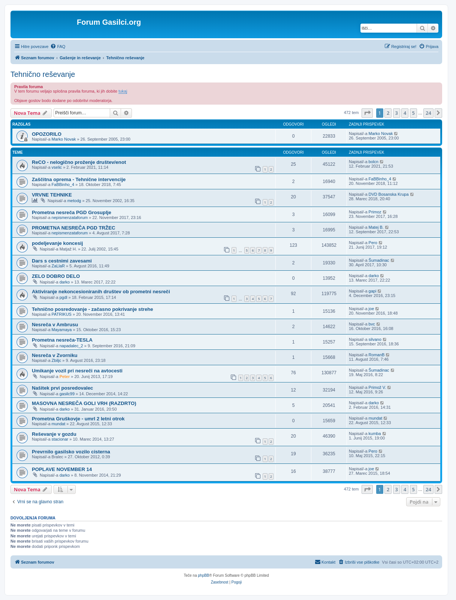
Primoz (375, 212)
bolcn (373, 161)
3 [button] (396, 113)
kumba (375, 433)
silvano (375, 339)
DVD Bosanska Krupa (389, 194)
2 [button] (388, 113)
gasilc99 (67, 394)
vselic (57, 167)
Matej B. (376, 227)
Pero (373, 242)
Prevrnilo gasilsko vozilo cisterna (71, 451)
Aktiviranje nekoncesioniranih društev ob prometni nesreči (101, 291)
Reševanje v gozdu (54, 434)
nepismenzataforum (70, 217)
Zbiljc (56, 360)
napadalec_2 (71, 346)
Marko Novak (64, 139)
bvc (372, 324)
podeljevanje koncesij (57, 243)
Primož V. (377, 387)
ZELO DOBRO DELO (56, 276)
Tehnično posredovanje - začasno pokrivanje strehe (92, 309)
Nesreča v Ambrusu (55, 324)
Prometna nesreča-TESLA (62, 340)
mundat (59, 424)
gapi (373, 291)
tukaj (122, 91)
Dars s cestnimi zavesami (62, 261)
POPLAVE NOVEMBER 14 (62, 469)
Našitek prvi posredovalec (62, 388)
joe (371, 308)
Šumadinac (379, 260)
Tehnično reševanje (42, 74)
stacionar (60, 439)
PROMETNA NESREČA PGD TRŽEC (73, 228)
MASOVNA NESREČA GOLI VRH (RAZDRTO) (84, 403)
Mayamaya (62, 329)
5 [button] (413, 113)
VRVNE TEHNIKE (52, 195)
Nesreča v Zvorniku (55, 355)
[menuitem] (57, 46)
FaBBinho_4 (63, 184)
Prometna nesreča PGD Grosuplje (71, 212)
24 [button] (428, 113)
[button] (367, 112)
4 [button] (405, 113)
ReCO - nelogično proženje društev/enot (79, 162)
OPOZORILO (46, 134)
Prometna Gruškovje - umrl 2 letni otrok (78, 419)
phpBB (203, 575)
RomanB (377, 354)
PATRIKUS (62, 314)
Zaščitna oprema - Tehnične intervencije (79, 179)
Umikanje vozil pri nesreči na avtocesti (77, 371)
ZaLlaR (58, 266)
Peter (65, 376)
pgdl (63, 297)
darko (65, 282)
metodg (74, 200)
